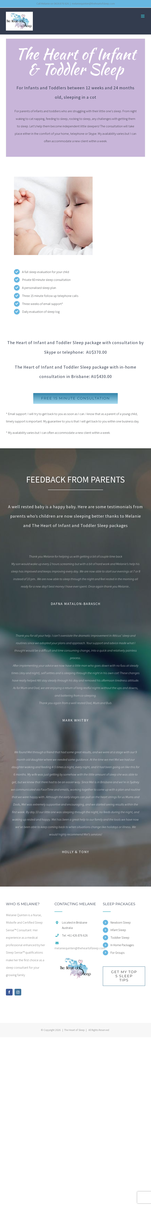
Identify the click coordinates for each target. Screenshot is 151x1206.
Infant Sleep (118, 930)
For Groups (117, 953)
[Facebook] (9, 992)
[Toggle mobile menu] (143, 16)
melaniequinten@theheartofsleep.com (93, 3)
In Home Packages (122, 945)
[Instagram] (18, 992)
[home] (75, 961)
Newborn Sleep (120, 922)
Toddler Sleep (119, 937)
